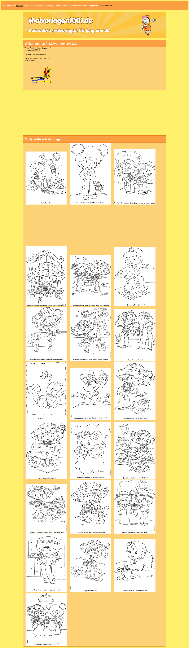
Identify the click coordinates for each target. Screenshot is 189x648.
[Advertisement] (93, 67)
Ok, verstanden (105, 6)
